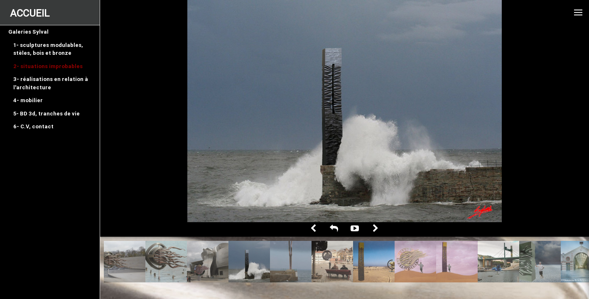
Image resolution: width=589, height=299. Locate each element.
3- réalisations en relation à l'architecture (50, 83)
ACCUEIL (29, 13)
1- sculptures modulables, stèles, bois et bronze (48, 49)
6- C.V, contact (33, 126)
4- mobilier (28, 100)
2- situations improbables (48, 66)
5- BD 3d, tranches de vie (46, 113)
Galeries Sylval (28, 31)
